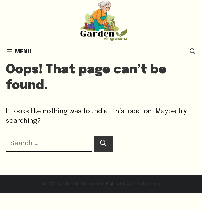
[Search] (103, 144)
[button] (192, 52)
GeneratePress (143, 184)
